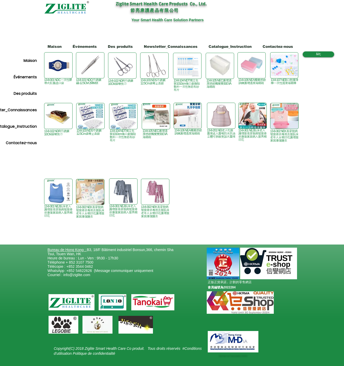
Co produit (135, 348)
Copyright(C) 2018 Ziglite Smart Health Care (90, 348)
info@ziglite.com (76, 275)
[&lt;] (318, 54)
